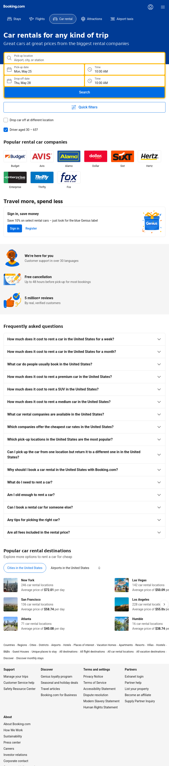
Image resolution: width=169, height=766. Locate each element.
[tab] (25, 568)
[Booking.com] (14, 6)
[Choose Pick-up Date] (44, 69)
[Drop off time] (125, 81)
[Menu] (163, 7)
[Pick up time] (125, 69)
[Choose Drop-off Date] (44, 81)
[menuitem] (14, 19)
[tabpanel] (84, 604)
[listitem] (15, 159)
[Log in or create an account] (150, 7)
